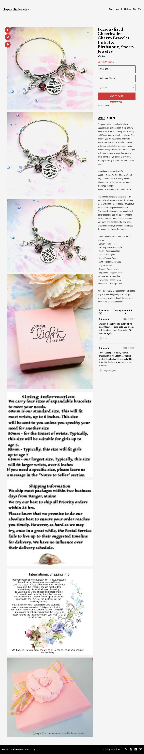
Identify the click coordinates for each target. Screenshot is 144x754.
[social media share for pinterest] (8, 45)
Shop (111, 9)
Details (101, 117)
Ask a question (103, 105)
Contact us (96, 749)
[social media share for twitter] (8, 37)
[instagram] (131, 749)
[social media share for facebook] (7, 29)
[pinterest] (126, 749)
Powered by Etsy (28, 749)
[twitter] (140, 749)
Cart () (137, 9)
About (119, 9)
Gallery (127, 9)
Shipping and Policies (111, 749)
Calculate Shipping (106, 61)
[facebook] (136, 749)
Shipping (111, 117)
